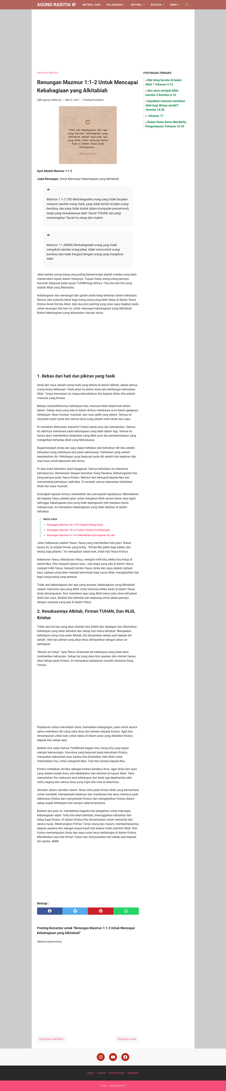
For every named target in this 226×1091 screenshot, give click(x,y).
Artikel (136, 4)
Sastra (156, 4)
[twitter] (75, 911)
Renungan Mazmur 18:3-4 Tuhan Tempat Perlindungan (78, 530)
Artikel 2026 (91, 4)
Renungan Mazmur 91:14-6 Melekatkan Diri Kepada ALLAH (81, 535)
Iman (173, 4)
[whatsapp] (126, 911)
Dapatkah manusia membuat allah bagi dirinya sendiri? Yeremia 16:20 (165, 105)
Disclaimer (133, 1072)
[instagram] (101, 1057)
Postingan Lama (127, 1039)
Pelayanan (114, 4)
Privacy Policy (116, 1072)
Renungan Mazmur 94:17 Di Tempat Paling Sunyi (75, 524)
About (90, 1072)
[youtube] (113, 1057)
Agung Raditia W (56, 4)
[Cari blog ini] (187, 5)
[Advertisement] (113, 40)
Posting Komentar (93, 99)
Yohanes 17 (155, 116)
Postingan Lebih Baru (51, 1039)
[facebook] (50, 911)
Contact (101, 1072)
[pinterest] (100, 911)
